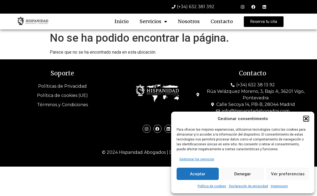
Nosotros (189, 21)
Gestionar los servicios (196, 159)
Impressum (279, 186)
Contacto (222, 21)
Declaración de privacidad (248, 186)
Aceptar (197, 173)
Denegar (242, 173)
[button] (306, 118)
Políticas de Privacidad (62, 86)
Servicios (153, 21)
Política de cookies (212, 186)
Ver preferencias (287, 173)
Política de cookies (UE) (62, 95)
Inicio (122, 21)
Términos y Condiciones (62, 104)
